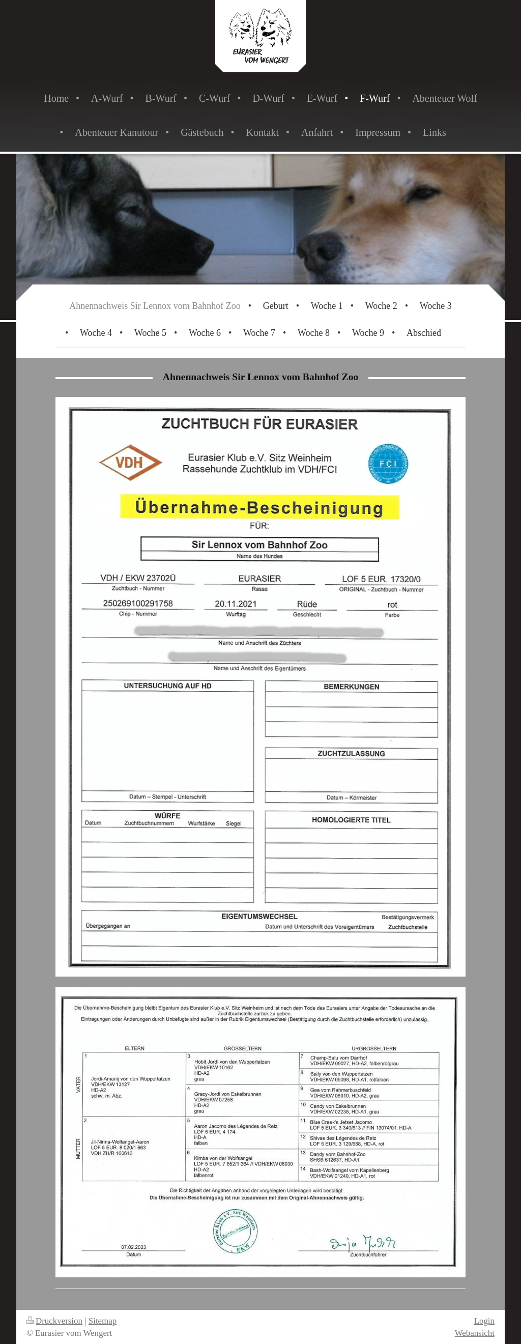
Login (484, 1321)
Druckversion (54, 1321)
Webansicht (475, 1333)
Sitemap (103, 1321)
